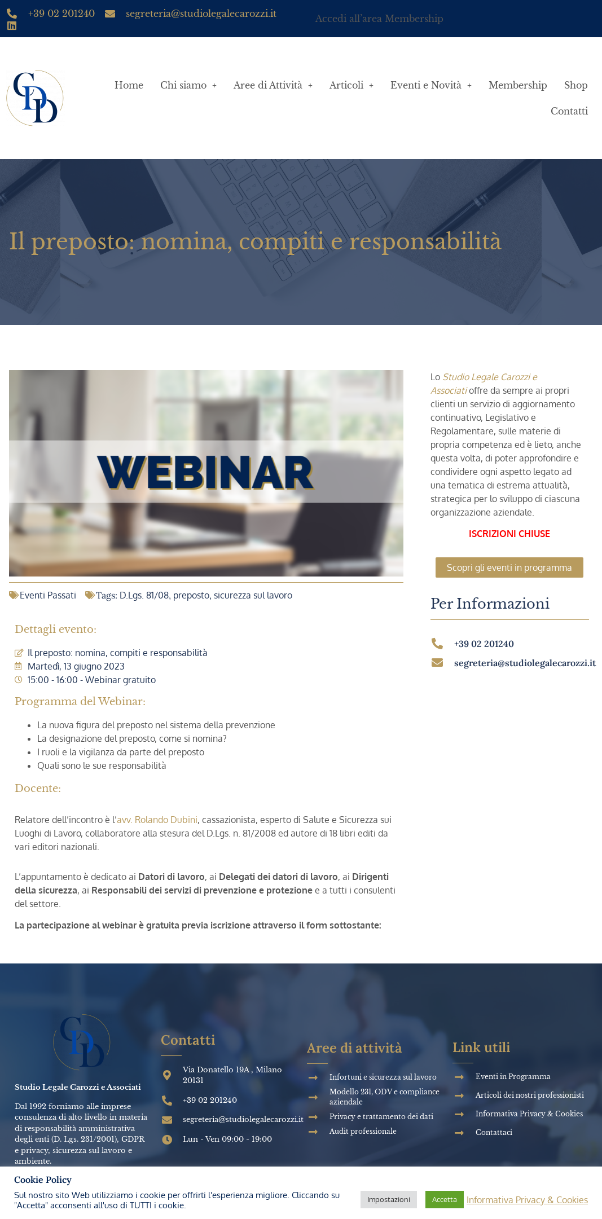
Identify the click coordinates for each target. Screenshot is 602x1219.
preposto (191, 595)
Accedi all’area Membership (379, 18)
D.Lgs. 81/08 (144, 595)
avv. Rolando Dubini (157, 819)
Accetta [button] (444, 1199)
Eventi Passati (48, 595)
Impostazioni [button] (388, 1199)
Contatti (569, 111)
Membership (518, 85)
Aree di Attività (273, 85)
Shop (576, 85)
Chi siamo (188, 85)
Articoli (351, 85)
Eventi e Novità (431, 85)
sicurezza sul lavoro (253, 595)
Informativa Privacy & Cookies (527, 1200)
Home (129, 85)
